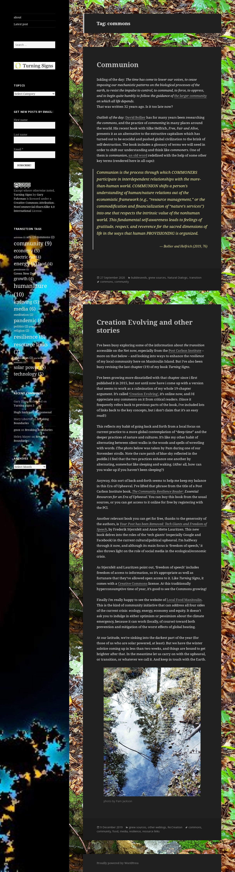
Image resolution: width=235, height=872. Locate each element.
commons (106, 281)
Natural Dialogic (177, 277)
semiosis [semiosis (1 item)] (20, 362)
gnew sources (157, 277)
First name (21, 120)
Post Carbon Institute (185, 350)
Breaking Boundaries (39, 430)
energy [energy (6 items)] (25, 263)
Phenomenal (43, 412)
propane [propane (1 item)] (35, 326)
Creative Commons (132, 583)
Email (18, 149)
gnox (17, 430)
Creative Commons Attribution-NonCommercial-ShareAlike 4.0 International (34, 207)
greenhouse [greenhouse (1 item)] (21, 269)
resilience (135, 831)
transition (195, 277)
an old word (137, 155)
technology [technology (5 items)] (29, 374)
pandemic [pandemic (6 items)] (29, 320)
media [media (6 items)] (25, 308)
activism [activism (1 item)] (20, 237)
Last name (20, 134)
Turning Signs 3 (24, 405)
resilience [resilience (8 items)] (29, 336)
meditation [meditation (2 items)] (23, 315)
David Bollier (135, 117)
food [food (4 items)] (45, 263)
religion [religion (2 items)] (21, 330)
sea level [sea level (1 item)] (40, 358)
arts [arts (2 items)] (31, 237)
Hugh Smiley (22, 412)
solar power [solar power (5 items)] (30, 367)
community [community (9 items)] (33, 243)
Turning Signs (23, 194)
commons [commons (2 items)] (45, 237)
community (121, 281)
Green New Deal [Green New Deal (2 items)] (27, 273)
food (115, 831)
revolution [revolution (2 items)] (23, 358)
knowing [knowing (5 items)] (26, 302)
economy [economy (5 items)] (27, 251)
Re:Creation (175, 827)
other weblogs (157, 827)
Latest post (21, 24)
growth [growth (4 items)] (24, 278)
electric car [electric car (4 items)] (27, 257)
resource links (151, 831)
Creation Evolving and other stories (145, 326)
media (124, 831)
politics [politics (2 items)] (21, 326)
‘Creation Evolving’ (143, 394)
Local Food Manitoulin (184, 599)
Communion (118, 64)
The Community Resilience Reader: (158, 491)
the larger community (190, 95)
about (17, 17)
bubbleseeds (139, 277)
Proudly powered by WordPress (118, 863)
